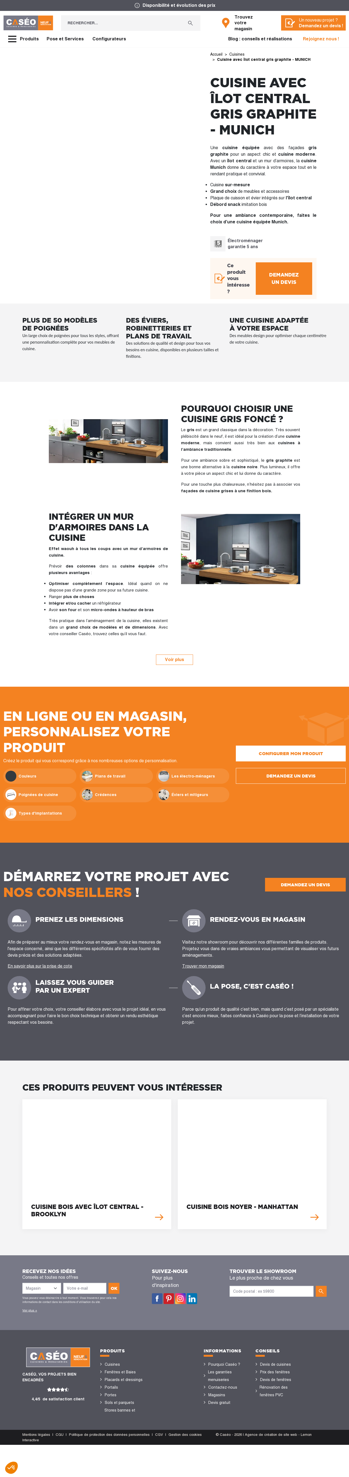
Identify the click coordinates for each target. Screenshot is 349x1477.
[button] (11, 1467)
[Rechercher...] (120, 23)
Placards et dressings (124, 1379)
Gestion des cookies (185, 1467)
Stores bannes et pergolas (119, 1414)
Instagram (180, 1298)
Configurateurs (109, 38)
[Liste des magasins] (41, 1288)
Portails (111, 1387)
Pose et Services (65, 38)
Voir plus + (29, 1310)
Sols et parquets (119, 1402)
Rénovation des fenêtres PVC (274, 1391)
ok (114, 1288)
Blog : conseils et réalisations (260, 38)
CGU (60, 1467)
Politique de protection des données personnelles (109, 1467)
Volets (110, 1433)
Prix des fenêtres (275, 1372)
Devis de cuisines (275, 1364)
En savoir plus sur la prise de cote (40, 966)
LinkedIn (192, 1298)
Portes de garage (120, 1441)
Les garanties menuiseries (220, 1376)
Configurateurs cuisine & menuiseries (279, 1406)
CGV (159, 1467)
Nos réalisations (274, 1418)
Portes (110, 1395)
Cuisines (112, 1364)
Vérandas (113, 1425)
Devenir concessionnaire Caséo (222, 1425)
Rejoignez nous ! (321, 38)
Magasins (216, 1395)
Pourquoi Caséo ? (224, 1364)
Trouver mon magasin (203, 966)
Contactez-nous (222, 1387)
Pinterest (169, 1298)
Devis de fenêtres (275, 1379)
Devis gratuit (219, 1402)
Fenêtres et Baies (120, 1372)
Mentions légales (36, 1467)
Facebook (157, 1298)
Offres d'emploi (221, 1410)
